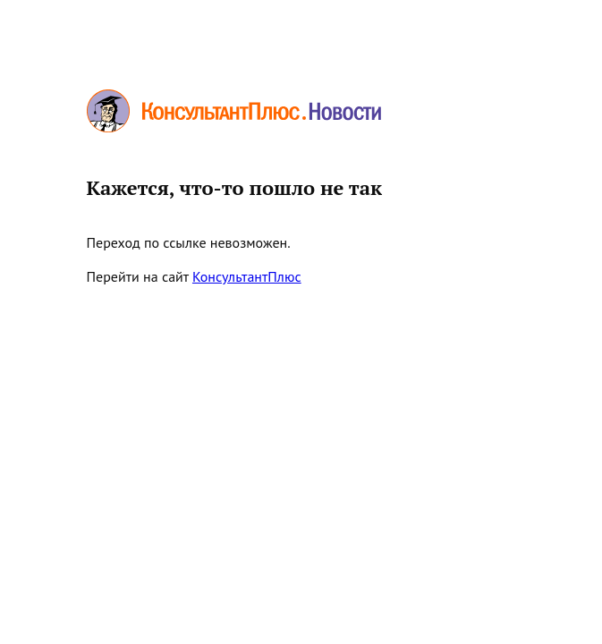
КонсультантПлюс (246, 276)
